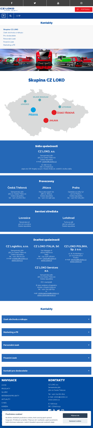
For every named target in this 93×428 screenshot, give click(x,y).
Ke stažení (6, 410)
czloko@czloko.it (49, 259)
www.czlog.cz (17, 261)
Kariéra (5, 406)
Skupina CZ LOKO (10, 29)
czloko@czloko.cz (49, 162)
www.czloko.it (46, 261)
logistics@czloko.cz (20, 259)
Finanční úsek (8, 42)
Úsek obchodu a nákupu (13, 33)
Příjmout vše (75, 415)
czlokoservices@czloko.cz (48, 293)
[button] (46, 319)
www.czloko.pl (76, 262)
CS (17, 16)
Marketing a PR (9, 45)
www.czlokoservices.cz (46, 295)
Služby (5, 392)
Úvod (4, 385)
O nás (4, 403)
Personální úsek (9, 39)
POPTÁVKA (85, 9)
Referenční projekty (10, 396)
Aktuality (6, 399)
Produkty (6, 389)
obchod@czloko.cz (78, 260)
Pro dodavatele (9, 36)
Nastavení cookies (75, 421)
